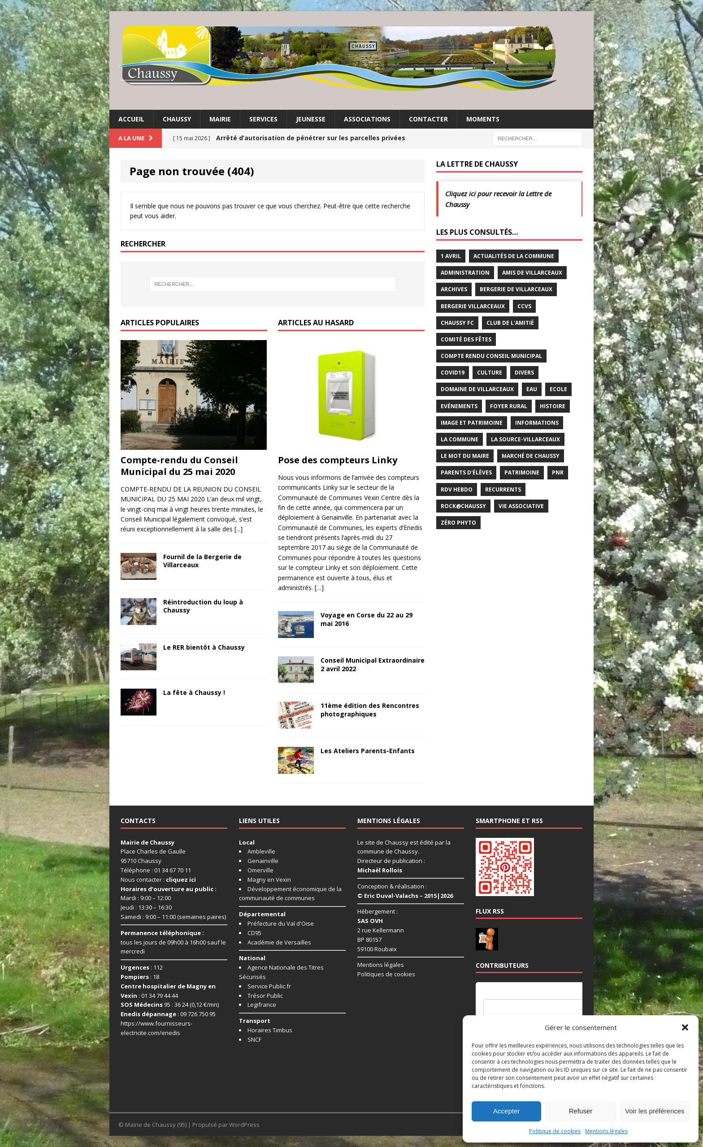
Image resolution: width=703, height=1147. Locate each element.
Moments (482, 119)
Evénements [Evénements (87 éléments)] (459, 406)
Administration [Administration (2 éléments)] (465, 272)
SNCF (254, 1039)
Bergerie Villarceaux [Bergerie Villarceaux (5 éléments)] (473, 306)
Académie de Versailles (279, 942)
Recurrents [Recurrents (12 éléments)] (503, 489)
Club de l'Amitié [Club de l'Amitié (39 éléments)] (510, 323)
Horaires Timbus (269, 1030)
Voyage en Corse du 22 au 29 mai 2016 (366, 619)
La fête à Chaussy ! (194, 692)
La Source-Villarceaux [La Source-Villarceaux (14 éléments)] (525, 439)
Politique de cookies (555, 1131)
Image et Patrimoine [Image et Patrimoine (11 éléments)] (472, 423)
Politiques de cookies (386, 974)
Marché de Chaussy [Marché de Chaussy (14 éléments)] (531, 456)
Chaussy (177, 119)
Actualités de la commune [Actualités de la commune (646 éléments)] (513, 256)
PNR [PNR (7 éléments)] (558, 472)
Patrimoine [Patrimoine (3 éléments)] (521, 472)
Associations (367, 119)
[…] (319, 587)
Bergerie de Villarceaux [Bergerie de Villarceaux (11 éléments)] (516, 289)
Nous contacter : (158, 879)
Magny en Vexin (269, 879)
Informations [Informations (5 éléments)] (537, 423)
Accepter (506, 1111)
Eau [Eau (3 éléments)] (531, 389)
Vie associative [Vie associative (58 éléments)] (521, 506)
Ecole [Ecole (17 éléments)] (558, 389)
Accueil (131, 119)
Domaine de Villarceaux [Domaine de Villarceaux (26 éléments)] (477, 389)
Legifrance (261, 1004)
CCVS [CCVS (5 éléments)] (524, 306)
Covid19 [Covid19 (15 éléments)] (452, 372)
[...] (238, 529)
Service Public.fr (269, 986)
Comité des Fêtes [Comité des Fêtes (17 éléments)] (466, 339)
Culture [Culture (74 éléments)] (489, 372)
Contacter (428, 119)
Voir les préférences (655, 1111)
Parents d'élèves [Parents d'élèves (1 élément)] (466, 472)
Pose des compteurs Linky (337, 460)
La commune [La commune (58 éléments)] (459, 439)
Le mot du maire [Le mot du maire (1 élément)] (465, 456)
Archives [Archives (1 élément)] (454, 289)
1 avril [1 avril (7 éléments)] (451, 256)
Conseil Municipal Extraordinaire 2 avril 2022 (373, 664)
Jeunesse (310, 119)
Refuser (581, 1111)
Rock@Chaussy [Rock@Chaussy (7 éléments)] (463, 506)
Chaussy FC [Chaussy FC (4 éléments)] (457, 323)
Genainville (262, 861)
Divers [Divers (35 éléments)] (524, 372)
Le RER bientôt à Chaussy (204, 647)
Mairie (220, 119)
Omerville (260, 870)
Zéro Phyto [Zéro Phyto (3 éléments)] (458, 522)
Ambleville (261, 851)
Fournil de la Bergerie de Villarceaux (202, 560)
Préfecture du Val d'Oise (280, 923)
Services (263, 119)
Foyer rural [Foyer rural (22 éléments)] (508, 406)
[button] (685, 1027)
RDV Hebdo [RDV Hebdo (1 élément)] (457, 489)
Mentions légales (606, 1131)
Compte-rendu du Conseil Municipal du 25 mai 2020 (179, 466)
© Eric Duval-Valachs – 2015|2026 (405, 896)
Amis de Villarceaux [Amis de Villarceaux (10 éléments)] (532, 272)
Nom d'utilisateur (504, 994)
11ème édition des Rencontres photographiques (370, 709)
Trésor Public (265, 996)
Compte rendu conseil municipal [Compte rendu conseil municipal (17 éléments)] (491, 356)
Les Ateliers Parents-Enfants (368, 750)
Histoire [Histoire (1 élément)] (552, 406)
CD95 (254, 933)
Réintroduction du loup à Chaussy (203, 606)
